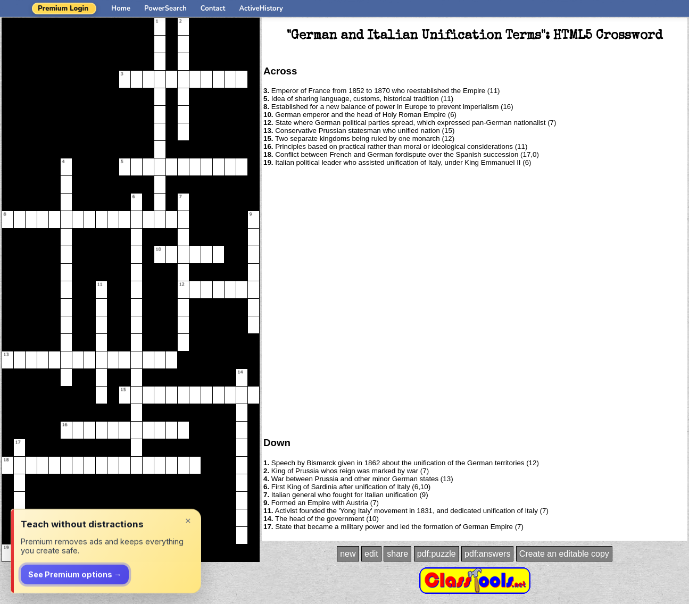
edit (371, 553)
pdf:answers (487, 553)
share (397, 553)
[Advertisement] (124, 301)
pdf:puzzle (436, 553)
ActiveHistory (261, 8)
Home (120, 8)
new (347, 553)
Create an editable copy (564, 553)
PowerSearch (165, 8)
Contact (213, 8)
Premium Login (63, 8)
